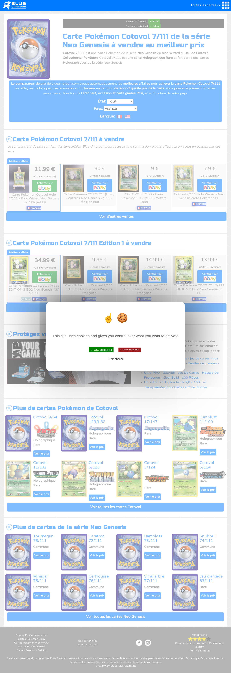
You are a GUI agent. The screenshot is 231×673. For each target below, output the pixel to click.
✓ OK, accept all (101, 349)
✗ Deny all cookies (129, 349)
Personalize (116, 358)
